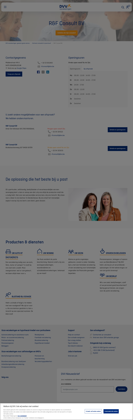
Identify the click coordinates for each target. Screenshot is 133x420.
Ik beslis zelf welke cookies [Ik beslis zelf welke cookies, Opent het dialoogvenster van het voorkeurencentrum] (93, 414)
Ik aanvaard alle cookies (111, 414)
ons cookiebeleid (22, 418)
